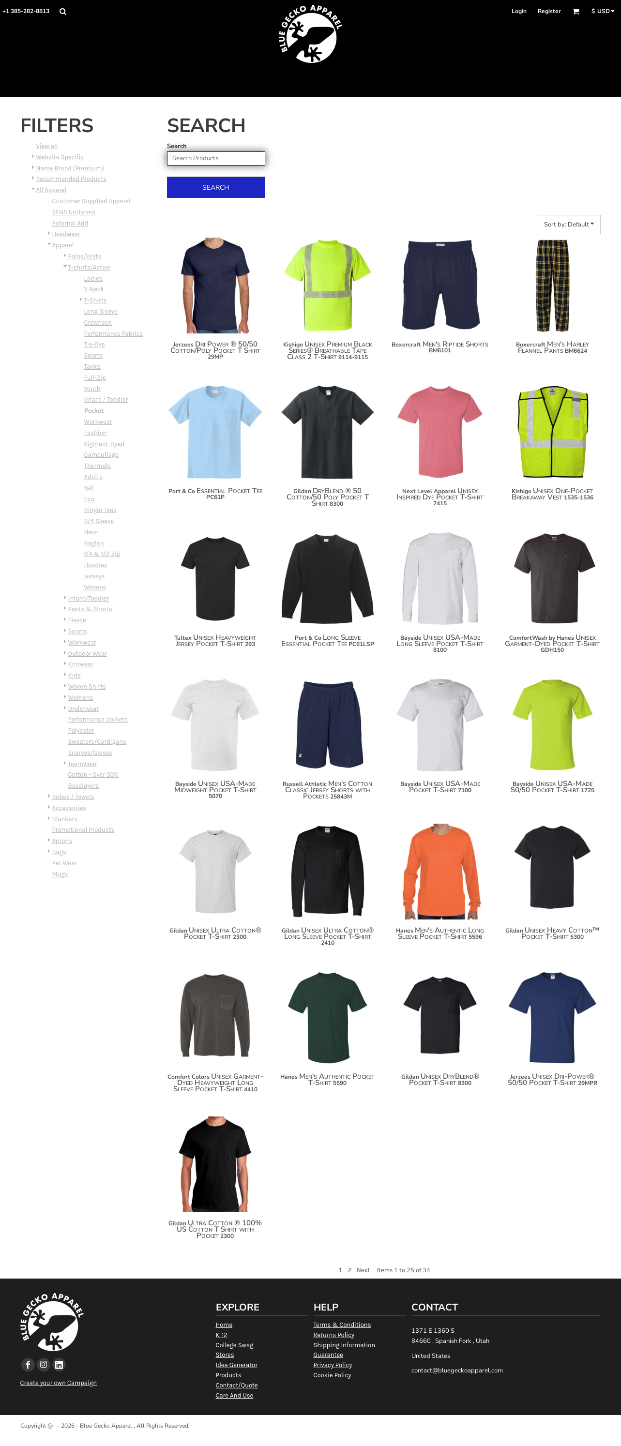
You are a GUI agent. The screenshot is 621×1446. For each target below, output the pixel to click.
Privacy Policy (333, 1365)
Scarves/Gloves (90, 752)
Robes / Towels (73, 796)
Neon (91, 532)
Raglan (94, 543)
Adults (93, 477)
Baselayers (83, 785)
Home (224, 1324)
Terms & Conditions (342, 1324)
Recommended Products (71, 178)
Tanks (92, 366)
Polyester (81, 730)
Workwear (98, 421)
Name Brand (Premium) (70, 168)
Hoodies (95, 565)
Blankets (64, 819)
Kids (74, 675)
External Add (70, 223)
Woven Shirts (87, 686)
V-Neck (94, 289)
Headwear (66, 234)
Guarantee (328, 1354)
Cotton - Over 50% (93, 774)
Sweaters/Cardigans (97, 741)
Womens (80, 697)
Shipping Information (345, 1345)
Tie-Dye (94, 344)
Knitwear (80, 664)
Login (519, 11)
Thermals (97, 465)
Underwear (83, 708)
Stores (225, 1354)
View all (47, 146)
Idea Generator (236, 1365)
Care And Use (235, 1395)
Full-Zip (95, 377)
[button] (62, 11)
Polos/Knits (85, 256)
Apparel (63, 245)
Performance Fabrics (113, 333)
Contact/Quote (237, 1385)
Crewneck (98, 322)
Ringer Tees (100, 509)
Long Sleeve (101, 311)
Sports (93, 355)
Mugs (60, 874)
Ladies (93, 278)
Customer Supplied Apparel (91, 201)
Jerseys (94, 576)
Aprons (62, 840)
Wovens (95, 587)
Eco (89, 499)
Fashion (95, 433)
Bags (59, 852)
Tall (89, 488)
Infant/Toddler (88, 598)
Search (177, 146)
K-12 (221, 1335)
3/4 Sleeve (99, 521)
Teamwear (82, 764)
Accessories (69, 808)
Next (363, 1270)
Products (229, 1375)
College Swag (235, 1345)
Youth (92, 388)
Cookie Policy (332, 1375)
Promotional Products (83, 829)
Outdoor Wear (87, 653)
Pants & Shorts (90, 609)
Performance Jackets (98, 719)
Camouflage (101, 454)
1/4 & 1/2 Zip (102, 553)
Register (549, 11)
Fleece (77, 620)
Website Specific (60, 157)
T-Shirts (95, 300)
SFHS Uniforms (74, 212)
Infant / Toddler (106, 399)
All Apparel (51, 190)
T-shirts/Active (89, 267)
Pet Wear (64, 863)
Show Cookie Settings (310, 1438)
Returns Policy (334, 1335)
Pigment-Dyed (104, 444)
